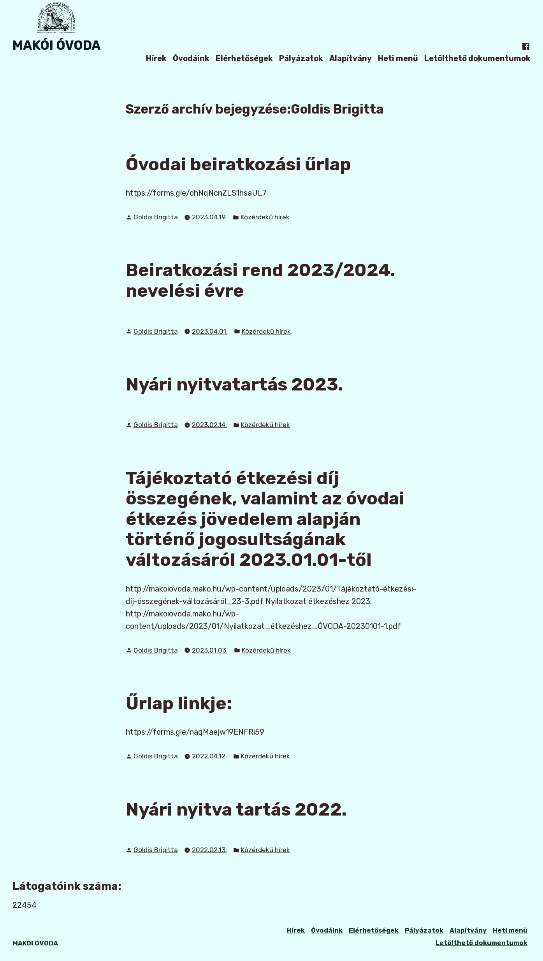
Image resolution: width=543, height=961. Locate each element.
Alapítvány (350, 58)
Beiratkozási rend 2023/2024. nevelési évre (260, 280)
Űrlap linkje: (179, 703)
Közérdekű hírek (265, 217)
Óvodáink (191, 58)
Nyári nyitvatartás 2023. (234, 384)
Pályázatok (301, 58)
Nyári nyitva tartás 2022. (236, 809)
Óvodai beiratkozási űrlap (238, 164)
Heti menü (398, 58)
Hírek (156, 58)
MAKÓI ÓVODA (56, 45)
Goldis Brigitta (156, 217)
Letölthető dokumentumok (477, 58)
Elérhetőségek (244, 58)
